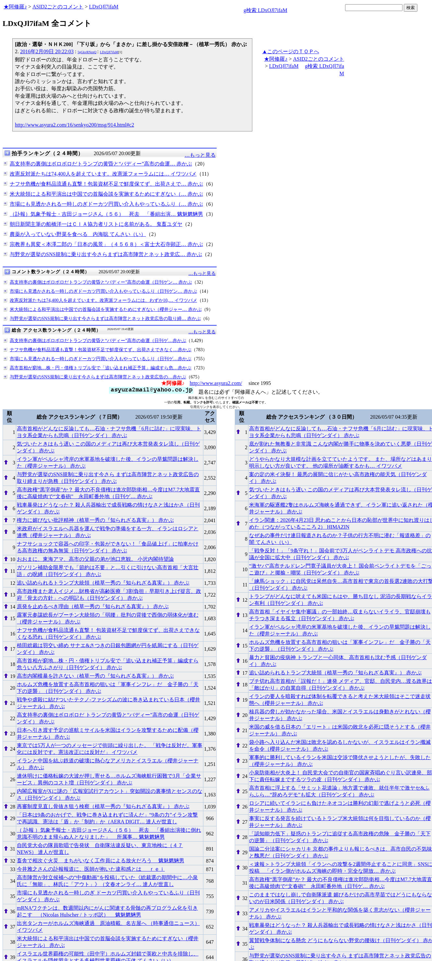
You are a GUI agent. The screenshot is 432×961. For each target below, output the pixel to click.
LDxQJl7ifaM (103, 6)
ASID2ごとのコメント (57, 6)
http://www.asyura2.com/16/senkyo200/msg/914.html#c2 (74, 125)
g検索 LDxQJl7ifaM (265, 10)
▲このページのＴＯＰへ (290, 51)
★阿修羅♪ (15, 6)
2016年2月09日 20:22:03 (47, 51)
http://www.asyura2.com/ (216, 383)
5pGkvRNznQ (87, 52)
